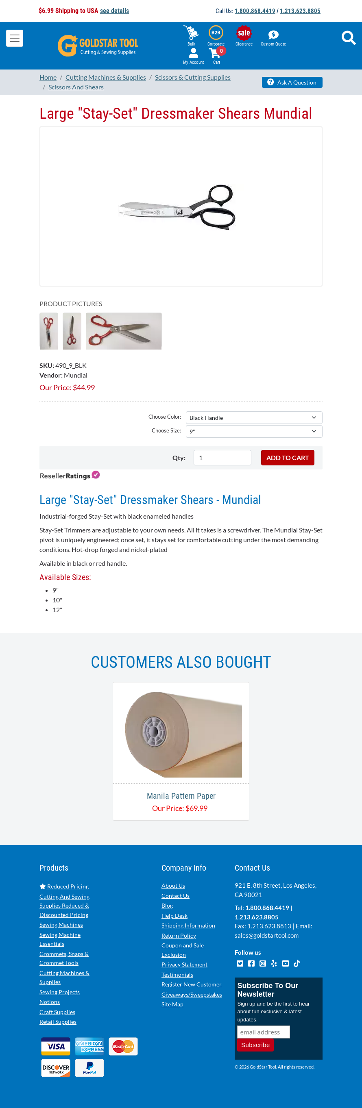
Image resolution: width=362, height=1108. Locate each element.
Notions (49, 1001)
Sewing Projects (59, 992)
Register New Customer (191, 984)
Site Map (172, 1004)
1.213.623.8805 (300, 11)
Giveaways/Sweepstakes (191, 994)
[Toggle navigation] (14, 38)
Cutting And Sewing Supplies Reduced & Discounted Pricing (64, 905)
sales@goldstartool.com (267, 935)
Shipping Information (188, 925)
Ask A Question (291, 82)
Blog (167, 905)
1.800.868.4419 (255, 11)
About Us (173, 885)
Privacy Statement (184, 964)
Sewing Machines (61, 924)
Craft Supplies (57, 1011)
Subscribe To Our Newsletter (267, 990)
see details (114, 11)
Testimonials (177, 974)
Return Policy (178, 935)
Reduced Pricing (64, 886)
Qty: (178, 457)
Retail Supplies (57, 1021)
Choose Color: (164, 416)
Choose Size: (166, 430)
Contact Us (175, 895)
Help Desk (174, 915)
